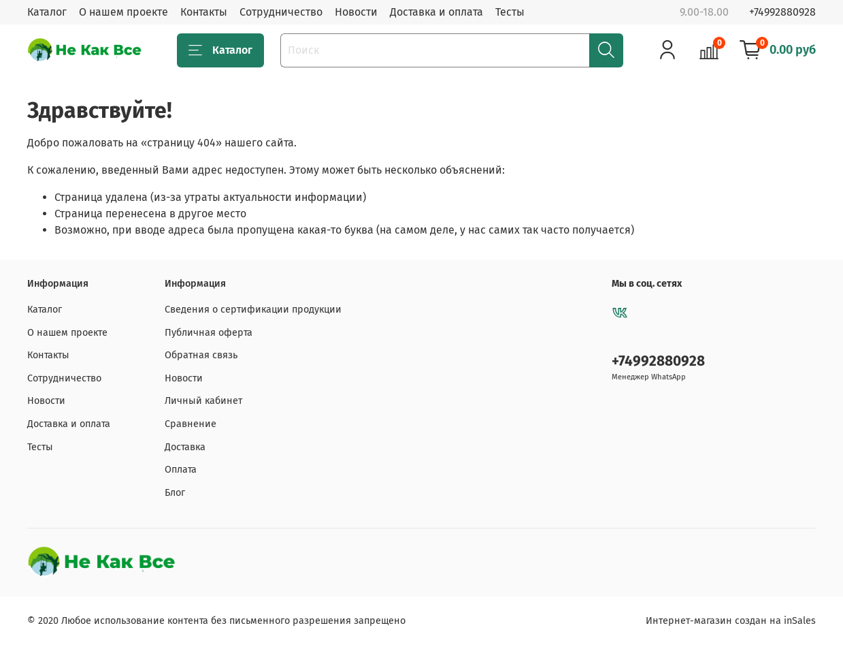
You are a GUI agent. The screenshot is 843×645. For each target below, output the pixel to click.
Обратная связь (201, 355)
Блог (175, 493)
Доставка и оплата (436, 11)
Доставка (185, 447)
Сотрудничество (281, 11)
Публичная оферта (208, 333)
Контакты (203, 11)
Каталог (47, 11)
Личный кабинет (203, 401)
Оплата (181, 469)
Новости (356, 11)
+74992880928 (782, 11)
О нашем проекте (123, 11)
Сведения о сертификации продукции (253, 309)
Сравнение (190, 424)
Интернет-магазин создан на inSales (731, 621)
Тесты (510, 11)
